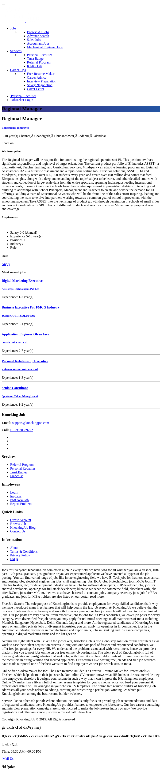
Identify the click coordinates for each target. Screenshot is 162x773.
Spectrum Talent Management (20, 396)
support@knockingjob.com (30, 423)
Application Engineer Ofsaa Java (25, 334)
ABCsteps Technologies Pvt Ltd (20, 288)
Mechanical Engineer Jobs (45, 47)
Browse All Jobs (38, 32)
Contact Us (17, 531)
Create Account (20, 520)
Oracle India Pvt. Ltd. (15, 342)
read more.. (97, 596)
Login (14, 492)
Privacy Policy (20, 555)
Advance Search (38, 36)
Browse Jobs (18, 523)
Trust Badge (35, 58)
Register (15, 496)
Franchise (16, 476)
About (14, 547)
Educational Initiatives (15, 127)
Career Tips (18, 70)
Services (16, 51)
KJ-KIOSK (34, 66)
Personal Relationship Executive (25, 361)
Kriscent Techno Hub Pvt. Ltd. (20, 369)
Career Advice (36, 77)
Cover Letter (35, 89)
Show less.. (85, 712)
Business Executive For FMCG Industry (30, 307)
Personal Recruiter (39, 55)
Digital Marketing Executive (22, 280)
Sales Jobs (34, 39)
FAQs (14, 559)
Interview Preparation (41, 81)
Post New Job (19, 500)
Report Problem (21, 504)
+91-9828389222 (21, 430)
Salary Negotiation (39, 85)
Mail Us (8, 758)
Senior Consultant (15, 388)
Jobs (13, 28)
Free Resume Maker (40, 73)
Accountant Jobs (38, 43)
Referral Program (39, 62)
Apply (6, 264)
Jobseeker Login (21, 100)
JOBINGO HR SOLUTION (18, 315)
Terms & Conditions (24, 551)
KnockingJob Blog (22, 527)
